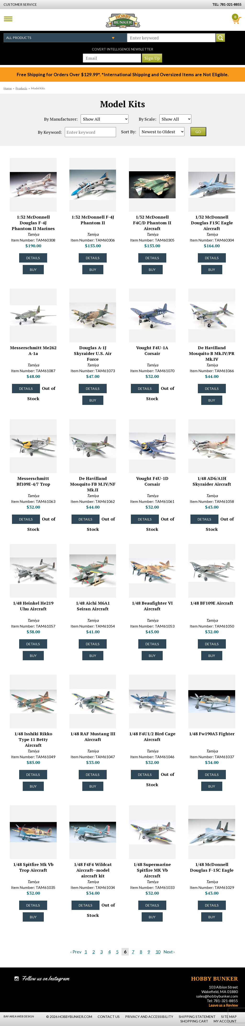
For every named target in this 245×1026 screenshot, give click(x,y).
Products (21, 88)
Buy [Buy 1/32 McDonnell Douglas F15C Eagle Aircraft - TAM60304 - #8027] (211, 270)
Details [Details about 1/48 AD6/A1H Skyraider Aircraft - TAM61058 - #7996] (204, 519)
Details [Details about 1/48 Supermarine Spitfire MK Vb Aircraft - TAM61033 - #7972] (152, 905)
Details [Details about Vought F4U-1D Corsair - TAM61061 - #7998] (145, 519)
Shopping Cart (194, 1021)
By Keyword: (50, 132)
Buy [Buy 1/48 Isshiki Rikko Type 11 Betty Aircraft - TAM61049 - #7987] (33, 786)
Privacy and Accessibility (149, 1017)
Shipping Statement (197, 1017)
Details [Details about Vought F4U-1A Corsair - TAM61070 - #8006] (145, 389)
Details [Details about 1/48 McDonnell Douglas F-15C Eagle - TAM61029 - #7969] (212, 905)
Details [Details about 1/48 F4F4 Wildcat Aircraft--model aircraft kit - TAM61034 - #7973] (85, 905)
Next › (169, 951)
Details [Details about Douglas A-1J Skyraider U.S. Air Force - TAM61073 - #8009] (93, 389)
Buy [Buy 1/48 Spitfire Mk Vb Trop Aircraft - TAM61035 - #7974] (33, 917)
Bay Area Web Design (19, 1016)
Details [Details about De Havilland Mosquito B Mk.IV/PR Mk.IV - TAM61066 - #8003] (212, 389)
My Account (225, 1021)
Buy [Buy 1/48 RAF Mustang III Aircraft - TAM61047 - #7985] (92, 786)
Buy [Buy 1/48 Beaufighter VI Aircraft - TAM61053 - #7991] (152, 656)
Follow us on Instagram (45, 978)
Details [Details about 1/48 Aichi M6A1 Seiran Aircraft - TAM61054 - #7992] (93, 644)
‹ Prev (75, 951)
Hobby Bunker (123, 20)
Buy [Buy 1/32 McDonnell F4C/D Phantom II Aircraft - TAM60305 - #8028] (152, 270)
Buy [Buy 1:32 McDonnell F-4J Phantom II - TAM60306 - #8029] (92, 270)
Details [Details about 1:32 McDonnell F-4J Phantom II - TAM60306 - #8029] (93, 258)
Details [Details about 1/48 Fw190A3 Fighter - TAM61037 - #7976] (212, 775)
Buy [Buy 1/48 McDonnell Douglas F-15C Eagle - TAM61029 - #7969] (211, 917)
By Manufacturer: (61, 119)
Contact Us (109, 1017)
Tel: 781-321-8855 (222, 1000)
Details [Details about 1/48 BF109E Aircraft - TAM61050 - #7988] (212, 644)
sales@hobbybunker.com (217, 996)
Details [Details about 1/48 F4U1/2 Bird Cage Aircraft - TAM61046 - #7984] (145, 775)
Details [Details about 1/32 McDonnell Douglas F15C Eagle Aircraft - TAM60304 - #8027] (212, 258)
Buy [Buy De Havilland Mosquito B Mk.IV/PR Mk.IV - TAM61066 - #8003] (211, 400)
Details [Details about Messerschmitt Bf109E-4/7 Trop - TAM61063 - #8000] (26, 519)
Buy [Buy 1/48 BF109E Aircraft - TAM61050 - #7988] (211, 656)
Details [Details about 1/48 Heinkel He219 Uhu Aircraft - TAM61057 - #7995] (33, 644)
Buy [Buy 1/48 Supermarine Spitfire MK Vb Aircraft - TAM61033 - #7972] (152, 917)
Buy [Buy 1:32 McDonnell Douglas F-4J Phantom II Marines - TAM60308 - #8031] (33, 270)
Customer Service (20, 4)
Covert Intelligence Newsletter (122, 49)
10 (158, 951)
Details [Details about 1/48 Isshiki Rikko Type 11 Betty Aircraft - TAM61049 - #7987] (33, 775)
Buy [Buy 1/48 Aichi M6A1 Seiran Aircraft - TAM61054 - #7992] (92, 656)
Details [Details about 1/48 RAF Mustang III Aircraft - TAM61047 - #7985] (93, 775)
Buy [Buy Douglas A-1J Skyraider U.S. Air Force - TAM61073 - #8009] (92, 400)
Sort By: (128, 131)
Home (8, 88)
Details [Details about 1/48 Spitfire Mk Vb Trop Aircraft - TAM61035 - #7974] (33, 905)
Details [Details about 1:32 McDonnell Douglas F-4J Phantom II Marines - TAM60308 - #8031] (33, 258)
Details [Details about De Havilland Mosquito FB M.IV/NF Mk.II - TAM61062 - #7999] (85, 519)
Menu (8, 18)
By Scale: (147, 119)
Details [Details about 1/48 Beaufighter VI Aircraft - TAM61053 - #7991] (152, 644)
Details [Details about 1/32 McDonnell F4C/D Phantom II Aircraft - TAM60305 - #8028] (152, 258)
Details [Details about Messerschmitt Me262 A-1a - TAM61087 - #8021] (26, 389)
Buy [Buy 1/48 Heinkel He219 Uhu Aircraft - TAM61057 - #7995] (33, 656)
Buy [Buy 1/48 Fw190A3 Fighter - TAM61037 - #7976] (211, 786)
